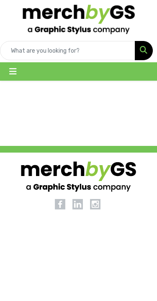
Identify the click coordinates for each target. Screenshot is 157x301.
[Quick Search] (67, 50)
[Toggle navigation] (13, 71)
